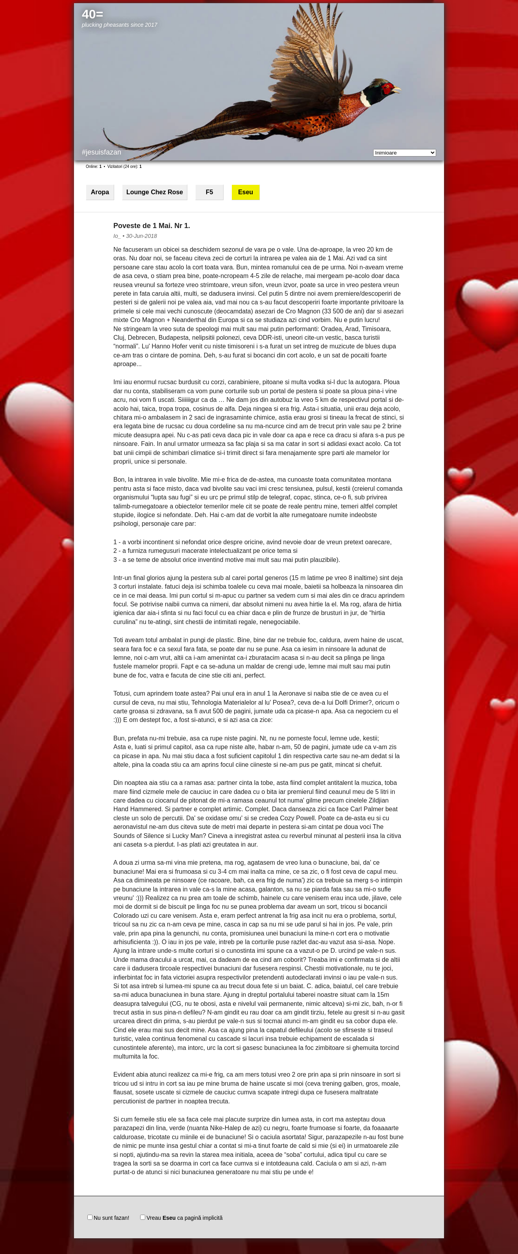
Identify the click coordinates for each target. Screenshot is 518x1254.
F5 (209, 192)
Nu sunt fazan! (108, 1218)
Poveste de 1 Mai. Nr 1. (151, 226)
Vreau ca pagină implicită (181, 1218)
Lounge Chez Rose (154, 192)
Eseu (245, 192)
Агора (100, 192)
